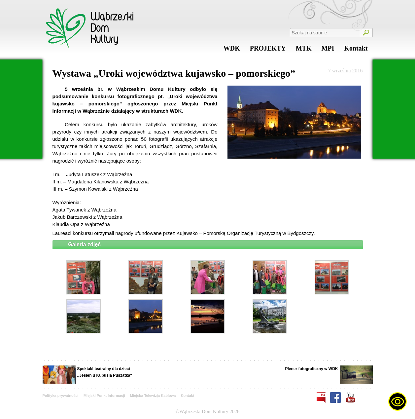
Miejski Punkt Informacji (104, 396)
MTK (304, 50)
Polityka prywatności (61, 396)
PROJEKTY (268, 50)
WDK (232, 50)
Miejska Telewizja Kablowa (153, 396)
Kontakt (355, 50)
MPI (327, 50)
